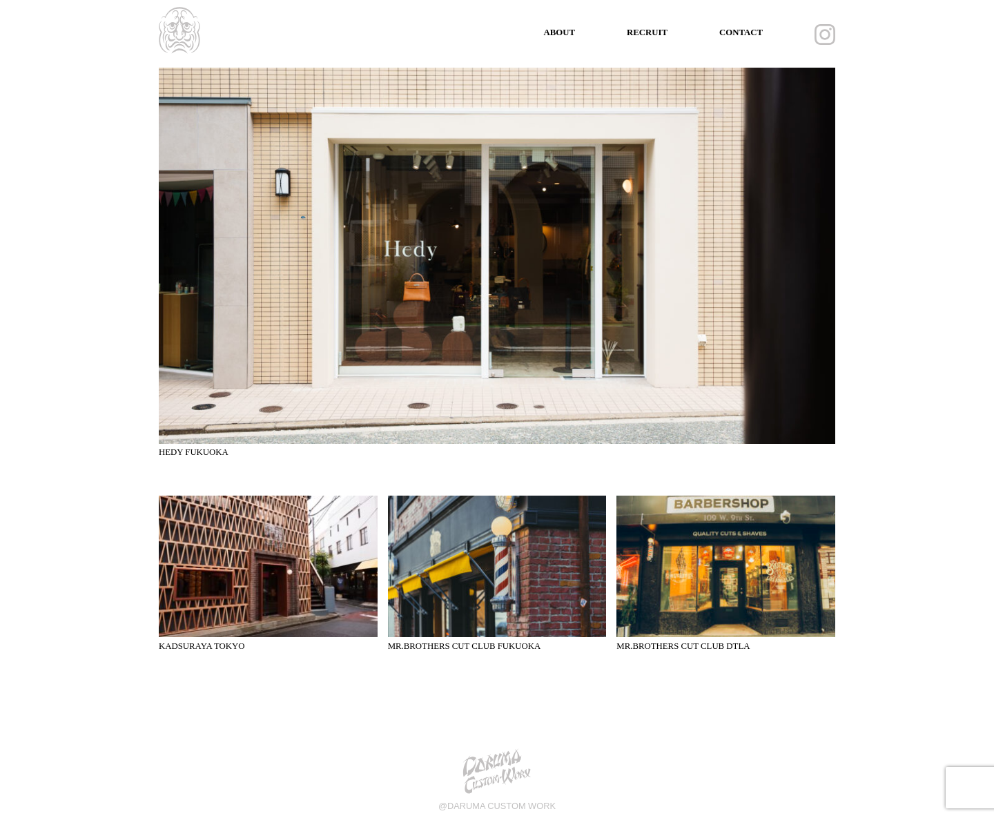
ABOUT (559, 32)
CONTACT (741, 32)
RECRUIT (647, 32)
